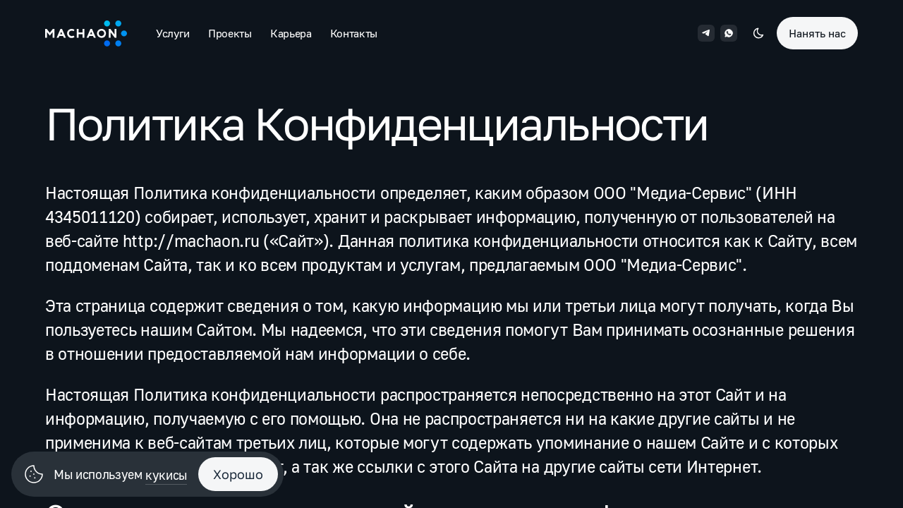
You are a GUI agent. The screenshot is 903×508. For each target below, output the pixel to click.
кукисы (166, 475)
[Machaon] (86, 33)
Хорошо (238, 474)
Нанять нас (817, 33)
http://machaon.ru (191, 240)
